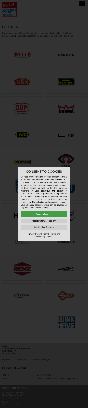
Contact (49, 237)
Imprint (46, 234)
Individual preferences (44, 227)
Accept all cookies (44, 214)
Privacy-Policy (34, 234)
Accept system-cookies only (44, 221)
